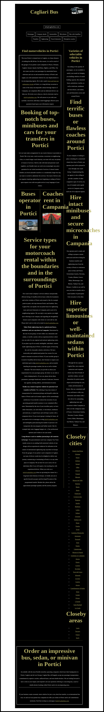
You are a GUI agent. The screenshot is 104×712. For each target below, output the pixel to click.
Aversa (78, 559)
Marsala (77, 477)
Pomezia (77, 500)
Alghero (77, 461)
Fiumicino (78, 493)
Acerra (78, 585)
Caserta (77, 582)
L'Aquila (77, 601)
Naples (78, 546)
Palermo (77, 484)
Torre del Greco (77, 572)
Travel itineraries (56, 39)
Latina (78, 510)
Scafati (78, 595)
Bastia (78, 487)
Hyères (78, 598)
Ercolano (77, 569)
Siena (77, 592)
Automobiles (53, 34)
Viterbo (77, 526)
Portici (78, 562)
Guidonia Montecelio (77, 533)
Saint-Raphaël (78, 605)
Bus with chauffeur (75, 34)
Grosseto (77, 516)
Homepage (30, 34)
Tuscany (77, 631)
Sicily (77, 638)
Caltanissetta (77, 549)
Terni (77, 542)
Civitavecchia (78, 497)
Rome (77, 523)
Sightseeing (44, 39)
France (78, 635)
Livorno (77, 578)
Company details (42, 34)
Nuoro (78, 457)
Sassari (78, 464)
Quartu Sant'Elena (77, 451)
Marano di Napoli (77, 552)
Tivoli (77, 529)
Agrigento (78, 536)
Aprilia (78, 503)
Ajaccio (77, 470)
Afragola (77, 575)
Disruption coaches (69, 39)
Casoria (77, 565)
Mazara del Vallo (78, 480)
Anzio (77, 490)
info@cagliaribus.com (52, 27)
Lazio (77, 628)
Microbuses (63, 34)
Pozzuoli (77, 539)
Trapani (77, 474)
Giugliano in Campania (77, 556)
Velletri (77, 513)
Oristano (77, 454)
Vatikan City (77, 520)
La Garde (77, 608)
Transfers (35, 39)
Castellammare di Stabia (77, 588)
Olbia (77, 467)
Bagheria (77, 506)
